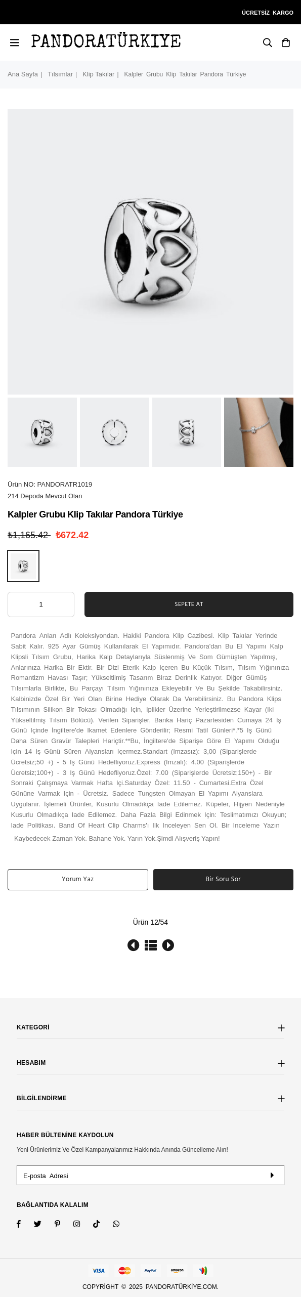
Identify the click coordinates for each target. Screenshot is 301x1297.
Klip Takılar (98, 74)
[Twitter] (44, 1225)
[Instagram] (64, 1225)
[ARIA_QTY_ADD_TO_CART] (41, 604)
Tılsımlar (60, 74)
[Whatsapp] (123, 1225)
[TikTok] (103, 1225)
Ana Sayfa (23, 74)
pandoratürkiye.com (181, 1286)
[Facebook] (25, 1225)
